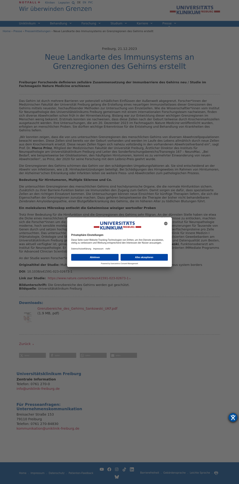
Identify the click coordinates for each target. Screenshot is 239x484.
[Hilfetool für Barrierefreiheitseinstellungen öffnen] (233, 417)
